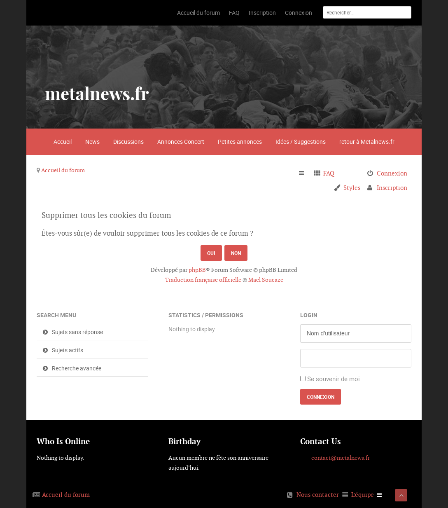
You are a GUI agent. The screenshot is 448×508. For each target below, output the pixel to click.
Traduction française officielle (203, 279)
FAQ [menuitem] (328, 173)
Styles (351, 188)
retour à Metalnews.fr (366, 141)
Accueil (63, 141)
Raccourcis (305, 173)
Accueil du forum (63, 170)
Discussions (128, 141)
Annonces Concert (180, 141)
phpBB (197, 270)
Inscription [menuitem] (392, 188)
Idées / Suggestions (300, 141)
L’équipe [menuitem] (362, 495)
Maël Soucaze (265, 279)
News (92, 141)
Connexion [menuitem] (392, 173)
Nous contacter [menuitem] (317, 495)
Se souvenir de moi (333, 379)
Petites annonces (240, 141)
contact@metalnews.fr (340, 457)
